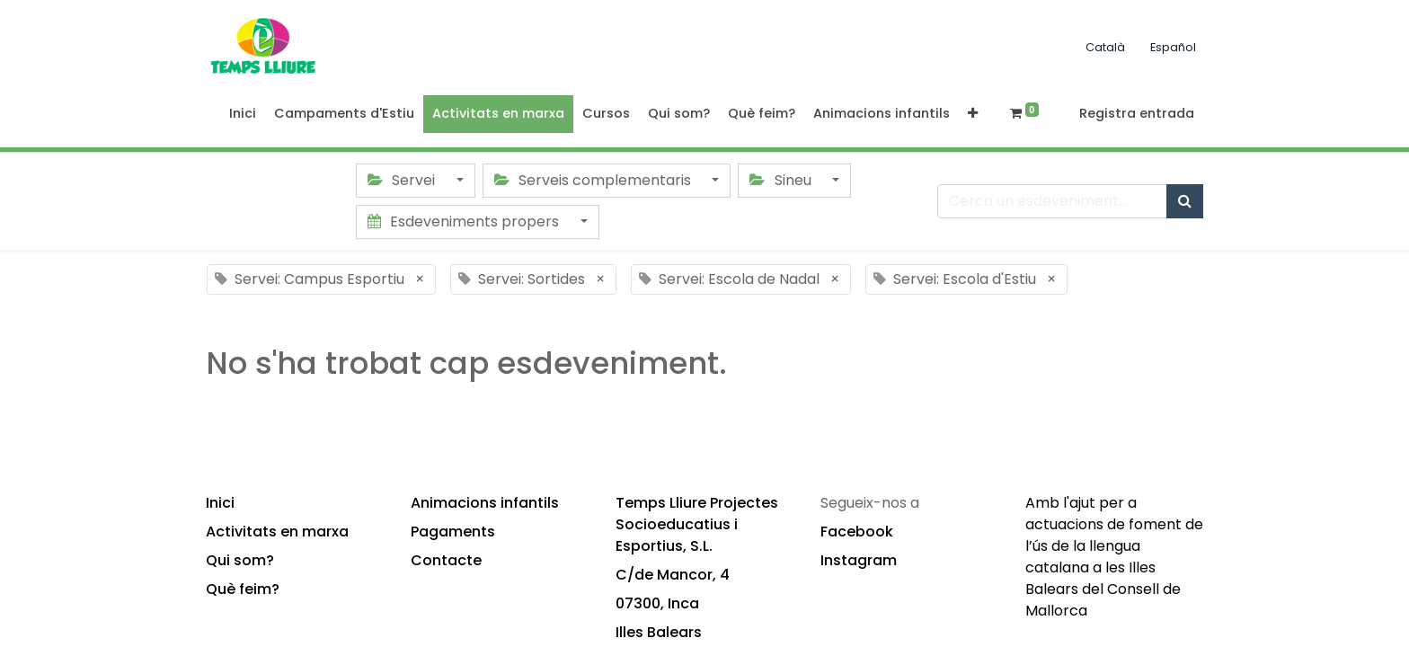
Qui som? (240, 560)
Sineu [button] (781, 180)
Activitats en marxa (277, 531)
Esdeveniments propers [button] (465, 221)
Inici (220, 502)
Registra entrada (1136, 113)
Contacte (446, 560)
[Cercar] (1184, 201)
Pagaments (453, 531)
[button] (973, 114)
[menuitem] (242, 114)
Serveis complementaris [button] (594, 180)
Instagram (858, 560)
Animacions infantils (485, 502)
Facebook (856, 531)
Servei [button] (403, 180)
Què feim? (242, 589)
